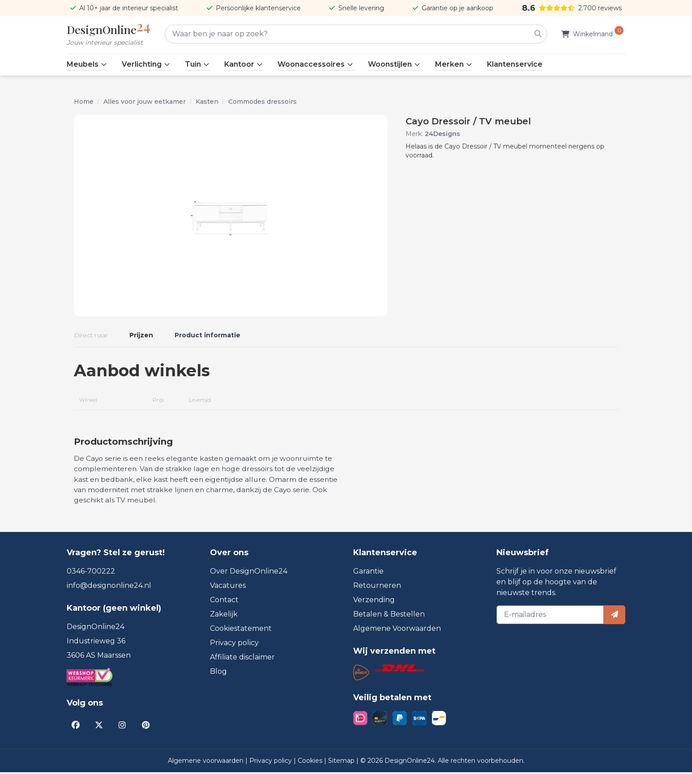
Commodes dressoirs (262, 102)
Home (84, 102)
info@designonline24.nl (109, 587)
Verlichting (146, 64)
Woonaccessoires (316, 64)
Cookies (311, 762)
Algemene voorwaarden (206, 762)
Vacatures (228, 587)
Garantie (368, 573)
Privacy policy (234, 644)
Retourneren (377, 587)
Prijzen (141, 335)
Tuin (197, 64)
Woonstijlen (394, 64)
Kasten (207, 102)
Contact (224, 601)
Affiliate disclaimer (242, 659)
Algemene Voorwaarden (397, 630)
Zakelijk (224, 616)
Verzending (374, 601)
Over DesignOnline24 (248, 573)
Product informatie (207, 335)
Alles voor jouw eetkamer (144, 102)
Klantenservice (514, 64)
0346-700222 (91, 573)
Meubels (87, 64)
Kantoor (243, 64)
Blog (218, 673)
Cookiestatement (241, 630)
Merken (454, 64)
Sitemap (342, 762)
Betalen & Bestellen (389, 616)
